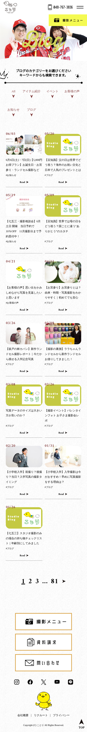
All (13, 91)
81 (54, 581)
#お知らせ (11, 175)
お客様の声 (72, 91)
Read (22, 182)
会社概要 (23, 715)
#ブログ (49, 175)
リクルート (41, 715)
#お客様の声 (12, 302)
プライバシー (61, 715)
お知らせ (13, 109)
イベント (52, 91)
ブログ (31, 109)
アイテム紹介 (32, 91)
